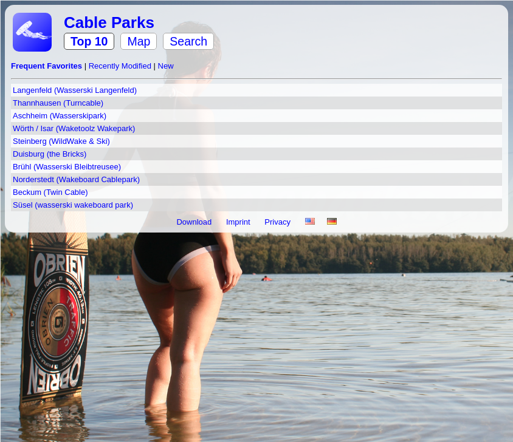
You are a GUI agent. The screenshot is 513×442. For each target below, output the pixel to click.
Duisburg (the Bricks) (49, 153)
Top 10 (89, 41)
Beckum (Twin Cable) (50, 192)
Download (194, 221)
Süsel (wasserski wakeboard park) (73, 204)
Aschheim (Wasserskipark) (59, 115)
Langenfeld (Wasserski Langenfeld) (75, 90)
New (166, 65)
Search (188, 41)
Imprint (239, 221)
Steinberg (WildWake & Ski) (61, 141)
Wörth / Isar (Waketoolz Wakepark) (74, 128)
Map (138, 41)
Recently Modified (121, 65)
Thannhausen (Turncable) (58, 102)
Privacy (278, 221)
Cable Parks (109, 22)
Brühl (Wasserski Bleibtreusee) (67, 166)
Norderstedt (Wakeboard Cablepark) (76, 179)
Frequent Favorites (47, 65)
